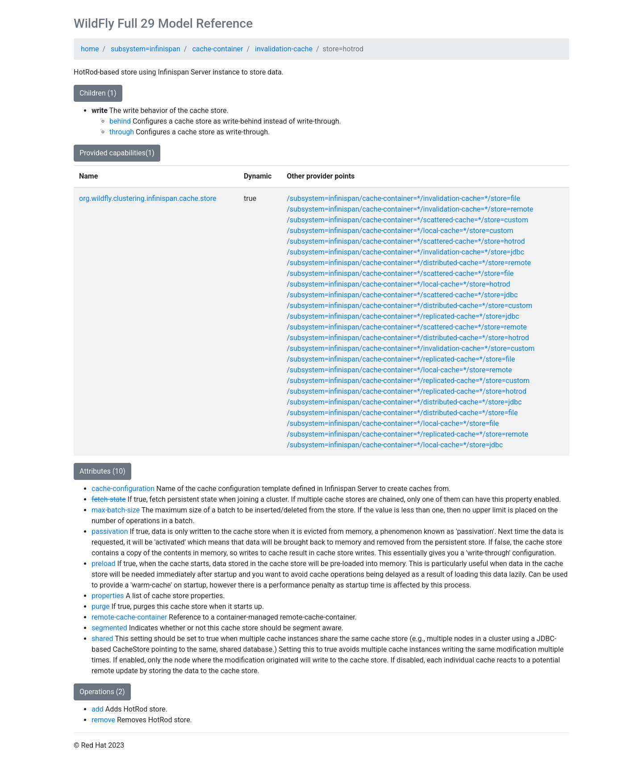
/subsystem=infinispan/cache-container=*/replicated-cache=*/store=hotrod (406, 391)
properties (108, 595)
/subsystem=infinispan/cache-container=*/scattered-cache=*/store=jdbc (402, 295)
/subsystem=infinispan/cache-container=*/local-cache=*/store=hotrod (398, 284)
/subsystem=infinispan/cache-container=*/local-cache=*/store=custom (400, 230)
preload (103, 563)
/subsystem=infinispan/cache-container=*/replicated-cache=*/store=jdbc (403, 316)
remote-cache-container (129, 617)
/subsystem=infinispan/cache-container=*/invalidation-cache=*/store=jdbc (405, 252)
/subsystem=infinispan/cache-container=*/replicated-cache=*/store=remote (407, 434)
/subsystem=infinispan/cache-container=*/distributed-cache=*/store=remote (409, 262)
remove (103, 720)
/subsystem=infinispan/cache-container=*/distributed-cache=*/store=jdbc (404, 402)
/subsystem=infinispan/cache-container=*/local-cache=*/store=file (393, 423)
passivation (110, 531)
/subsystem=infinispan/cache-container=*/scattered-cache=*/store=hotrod (406, 241)
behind (120, 121)
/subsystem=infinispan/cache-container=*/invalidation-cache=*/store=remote (410, 209)
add (98, 709)
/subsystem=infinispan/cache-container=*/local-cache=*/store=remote (399, 370)
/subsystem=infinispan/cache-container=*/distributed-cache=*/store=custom (409, 305)
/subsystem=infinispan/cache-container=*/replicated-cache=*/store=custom (408, 380)
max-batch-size (116, 510)
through (121, 132)
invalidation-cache (284, 49)
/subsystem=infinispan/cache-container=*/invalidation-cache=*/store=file (403, 198)
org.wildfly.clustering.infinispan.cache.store (147, 198)
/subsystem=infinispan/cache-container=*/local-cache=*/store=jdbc (395, 445)
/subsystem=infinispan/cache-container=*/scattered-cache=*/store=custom (407, 220)
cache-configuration (123, 488)
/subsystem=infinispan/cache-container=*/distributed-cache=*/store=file (402, 412)
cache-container (217, 49)
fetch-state (109, 499)
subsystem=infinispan (145, 49)
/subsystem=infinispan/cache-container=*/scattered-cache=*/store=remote (406, 327)
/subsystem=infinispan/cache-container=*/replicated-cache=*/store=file (401, 359)
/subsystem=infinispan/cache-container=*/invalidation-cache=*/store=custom (410, 348)
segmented (109, 628)
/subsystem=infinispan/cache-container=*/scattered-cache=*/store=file (400, 273)
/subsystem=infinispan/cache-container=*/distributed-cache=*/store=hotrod (408, 337)
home (90, 49)
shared (102, 638)
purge (101, 606)
